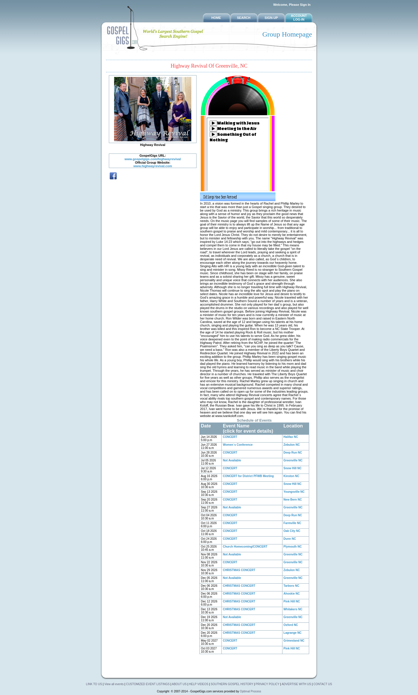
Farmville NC (292, 523)
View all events (114, 684)
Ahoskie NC (292, 593)
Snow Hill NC (293, 468)
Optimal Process (250, 691)
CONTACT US (323, 684)
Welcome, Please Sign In (292, 4)
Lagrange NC (293, 632)
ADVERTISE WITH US (296, 684)
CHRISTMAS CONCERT (239, 570)
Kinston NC (291, 476)
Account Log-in (299, 17)
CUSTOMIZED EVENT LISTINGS (148, 684)
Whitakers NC (293, 609)
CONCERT (230, 436)
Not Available (232, 460)
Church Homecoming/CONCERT (245, 546)
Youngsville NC (294, 491)
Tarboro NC (291, 585)
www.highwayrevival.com (153, 166)
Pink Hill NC (292, 601)
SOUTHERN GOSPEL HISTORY (232, 684)
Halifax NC (291, 436)
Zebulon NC (292, 444)
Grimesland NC (294, 640)
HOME (216, 17)
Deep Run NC (293, 452)
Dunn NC (290, 538)
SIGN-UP (271, 17)
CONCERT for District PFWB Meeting (248, 476)
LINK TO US (94, 684)
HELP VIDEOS (199, 684)
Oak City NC (292, 530)
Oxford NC (291, 625)
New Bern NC (293, 499)
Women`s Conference (238, 444)
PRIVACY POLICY (267, 684)
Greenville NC (293, 460)
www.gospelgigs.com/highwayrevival (153, 159)
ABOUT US (180, 684)
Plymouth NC (293, 546)
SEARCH (243, 17)
